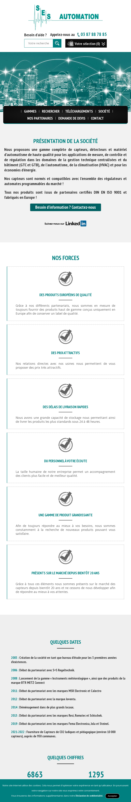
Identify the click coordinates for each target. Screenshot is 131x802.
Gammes (30, 111)
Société (104, 111)
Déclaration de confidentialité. (89, 795)
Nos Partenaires (40, 118)
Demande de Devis (71, 118)
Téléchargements (79, 111)
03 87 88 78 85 (91, 34)
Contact (97, 118)
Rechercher (51, 111)
